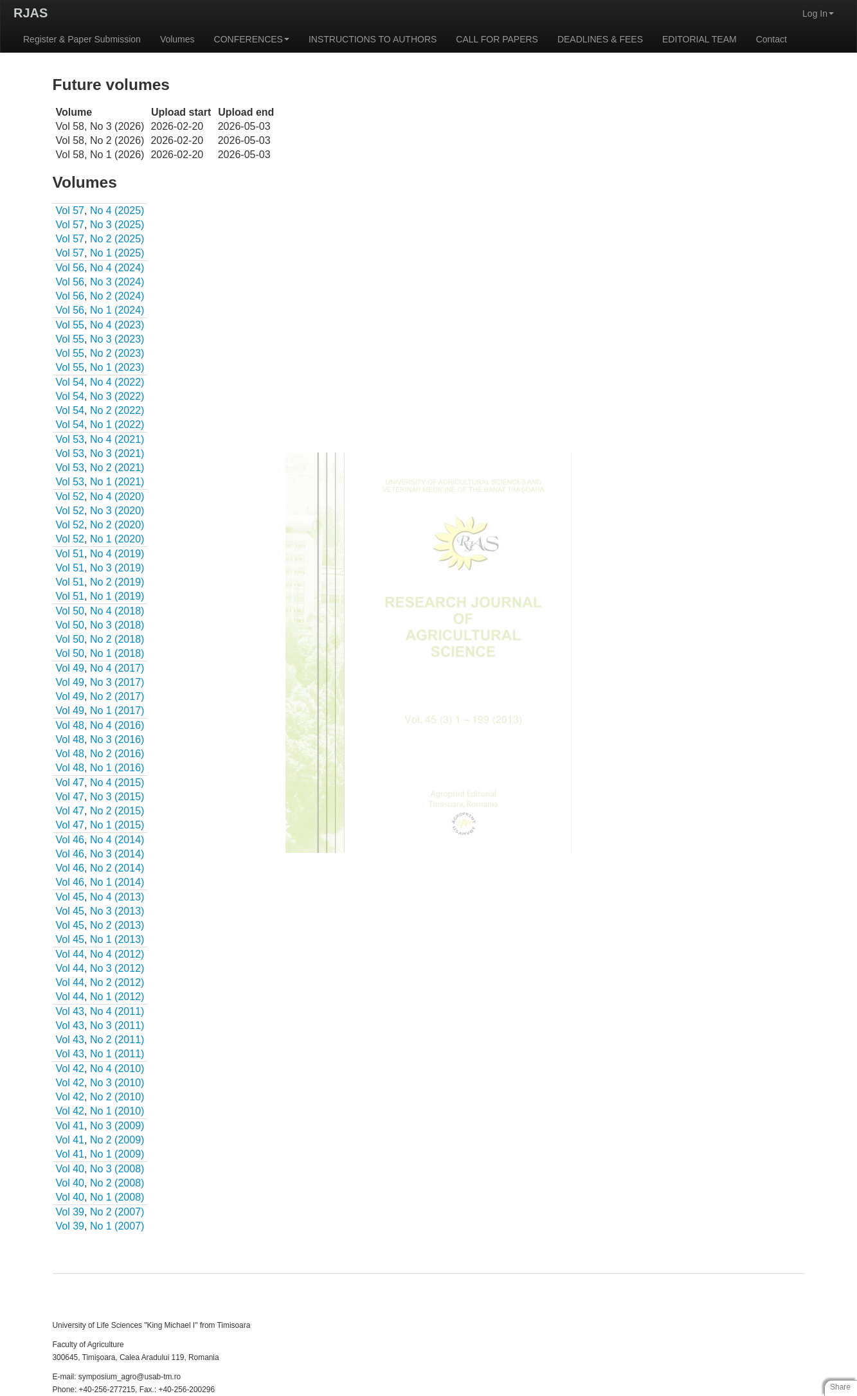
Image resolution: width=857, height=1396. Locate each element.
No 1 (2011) (117, 1053)
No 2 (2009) (117, 1139)
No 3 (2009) (117, 1125)
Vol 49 (70, 668)
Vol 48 (70, 725)
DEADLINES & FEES (600, 39)
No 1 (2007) (117, 1226)
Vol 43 (70, 1011)
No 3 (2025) (117, 224)
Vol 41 (70, 1125)
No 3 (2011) (117, 1025)
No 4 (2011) (117, 1011)
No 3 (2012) (117, 968)
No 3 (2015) (117, 796)
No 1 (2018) (117, 653)
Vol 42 (70, 1068)
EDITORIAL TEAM (699, 39)
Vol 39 (70, 1211)
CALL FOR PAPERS (497, 39)
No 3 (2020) (117, 510)
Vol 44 (70, 954)
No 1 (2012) (117, 996)
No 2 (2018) (117, 639)
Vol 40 (70, 1168)
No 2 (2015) (117, 810)
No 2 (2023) (117, 353)
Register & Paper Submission (82, 39)
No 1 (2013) (117, 939)
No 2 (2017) (117, 696)
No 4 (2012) (117, 954)
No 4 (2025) (117, 210)
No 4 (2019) (117, 553)
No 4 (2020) (117, 496)
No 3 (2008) (117, 1168)
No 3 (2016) (117, 739)
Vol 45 (70, 896)
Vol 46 (70, 839)
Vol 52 (70, 496)
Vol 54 (70, 382)
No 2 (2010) (117, 1096)
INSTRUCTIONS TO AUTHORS (373, 39)
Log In (818, 13)
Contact (771, 39)
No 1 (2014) (117, 882)
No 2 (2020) (117, 524)
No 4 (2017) (117, 668)
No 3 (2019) (117, 567)
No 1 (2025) (117, 252)
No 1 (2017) (117, 710)
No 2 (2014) (117, 868)
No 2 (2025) (117, 238)
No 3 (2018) (117, 625)
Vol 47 (70, 782)
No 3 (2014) (117, 853)
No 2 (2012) (117, 982)
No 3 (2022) (117, 396)
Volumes (177, 39)
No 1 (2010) (117, 1110)
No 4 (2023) (117, 324)
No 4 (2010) (117, 1068)
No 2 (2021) (117, 467)
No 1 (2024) (117, 310)
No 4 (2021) (117, 439)
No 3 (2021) (117, 453)
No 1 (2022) (117, 424)
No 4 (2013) (117, 896)
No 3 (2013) (117, 911)
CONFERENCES (251, 39)
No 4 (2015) (117, 782)
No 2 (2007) (117, 1211)
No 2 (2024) (117, 296)
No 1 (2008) (117, 1197)
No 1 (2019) (117, 596)
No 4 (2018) (117, 610)
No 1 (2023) (117, 367)
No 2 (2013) (117, 925)
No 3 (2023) (117, 339)
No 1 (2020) (117, 538)
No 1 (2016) (117, 767)
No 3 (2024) (117, 281)
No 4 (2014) (117, 839)
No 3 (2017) (117, 682)
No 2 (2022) (117, 410)
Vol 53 (70, 439)
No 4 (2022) (117, 382)
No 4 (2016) (117, 725)
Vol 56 (70, 267)
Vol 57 (70, 210)
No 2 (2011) (117, 1039)
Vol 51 (70, 553)
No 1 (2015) (117, 824)
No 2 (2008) (117, 1182)
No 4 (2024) (117, 267)
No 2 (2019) (117, 582)
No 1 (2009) (117, 1154)
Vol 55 (70, 324)
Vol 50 (70, 610)
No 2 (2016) (117, 753)
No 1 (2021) (117, 481)
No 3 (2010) (117, 1082)
